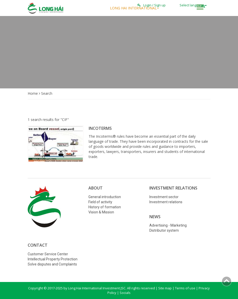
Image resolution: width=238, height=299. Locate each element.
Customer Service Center (48, 254)
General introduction (104, 197)
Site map (165, 288)
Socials (125, 292)
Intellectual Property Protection (52, 259)
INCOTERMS (100, 128)
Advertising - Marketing (168, 225)
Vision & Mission (101, 212)
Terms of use (185, 288)
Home (33, 93)
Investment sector (164, 197)
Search (46, 93)
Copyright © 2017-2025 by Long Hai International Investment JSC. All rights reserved (92, 288)
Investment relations (165, 202)
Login (147, 5)
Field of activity (100, 202)
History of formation (104, 207)
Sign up (160, 5)
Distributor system (164, 230)
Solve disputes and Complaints (52, 264)
